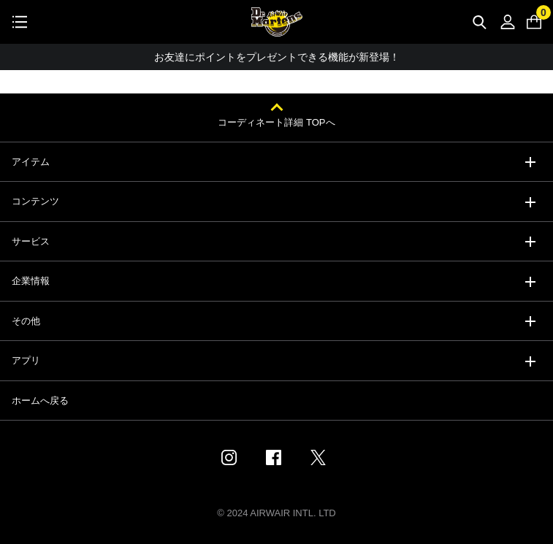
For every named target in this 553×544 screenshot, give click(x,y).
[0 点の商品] (534, 22)
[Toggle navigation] (20, 22)
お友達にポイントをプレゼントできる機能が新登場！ (277, 57)
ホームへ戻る (40, 400)
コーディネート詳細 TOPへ (276, 122)
